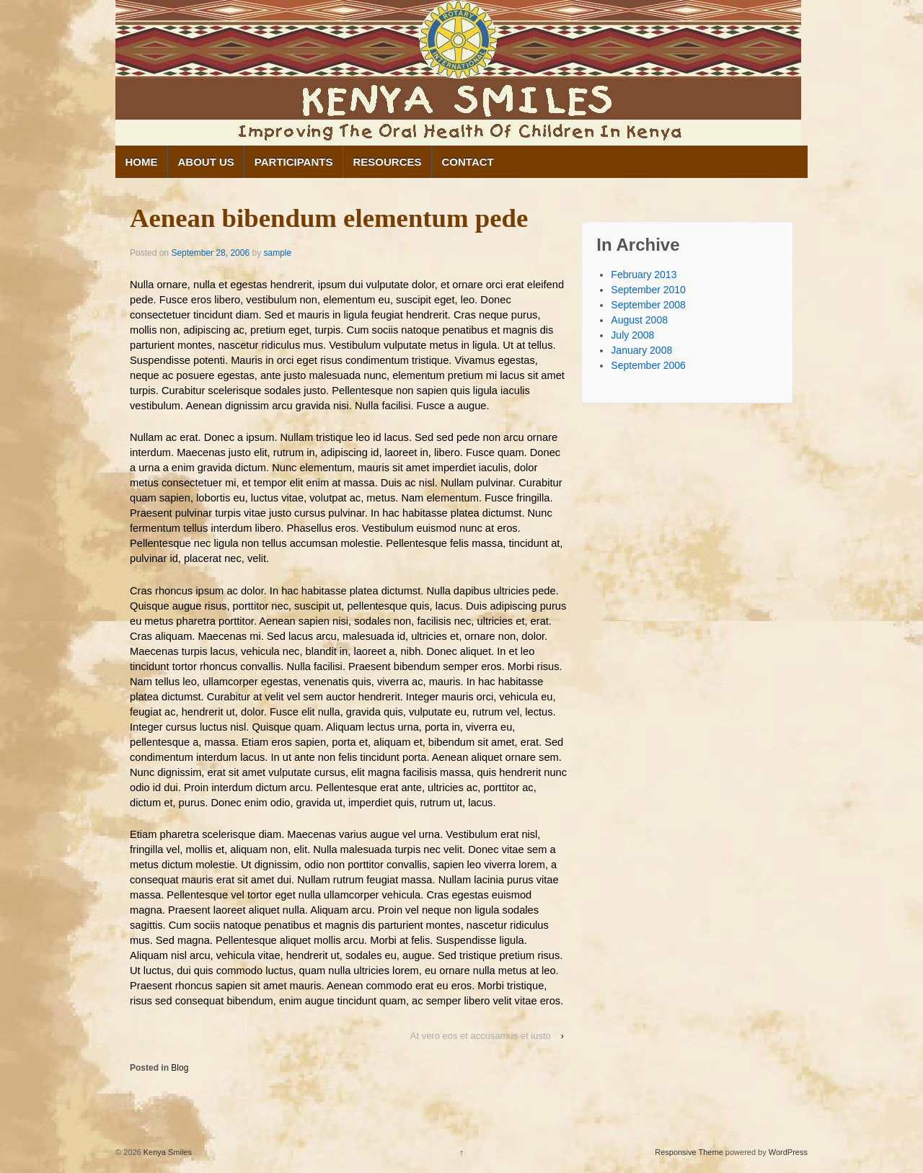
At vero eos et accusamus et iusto (480, 1035)
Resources (387, 162)
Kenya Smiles (166, 1152)
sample (277, 253)
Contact (468, 162)
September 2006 (648, 365)
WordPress (788, 1152)
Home (141, 162)
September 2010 (648, 289)
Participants (294, 162)
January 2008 (641, 350)
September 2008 (648, 305)
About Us (206, 162)
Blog (179, 1068)
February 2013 (643, 274)
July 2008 (632, 335)
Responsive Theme (689, 1152)
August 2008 (639, 320)
